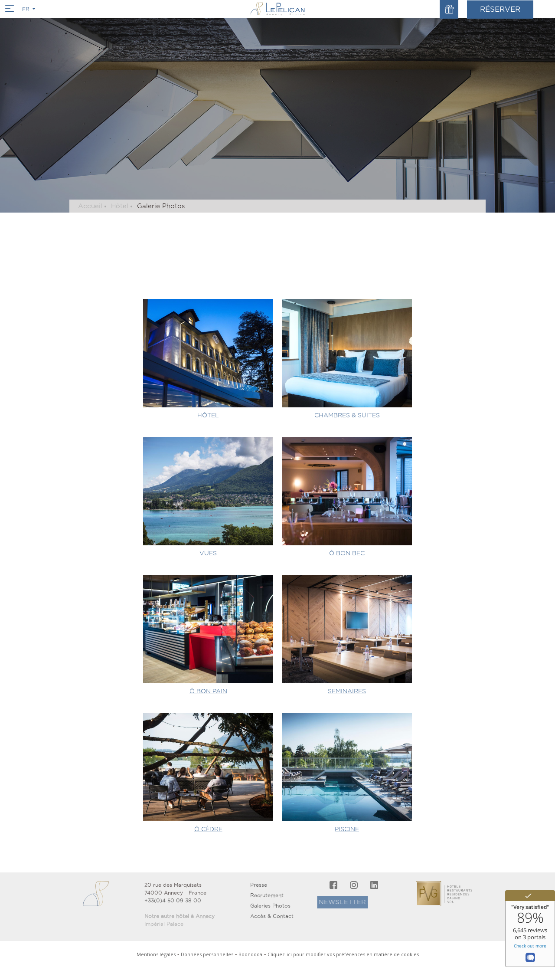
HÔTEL (208, 415)
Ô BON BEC (347, 553)
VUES (208, 553)
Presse (258, 885)
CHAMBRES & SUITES (347, 415)
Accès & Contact (272, 916)
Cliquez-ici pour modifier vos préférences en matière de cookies (343, 954)
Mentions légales (156, 954)
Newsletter (325, 901)
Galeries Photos (270, 905)
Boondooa (250, 954)
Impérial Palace (163, 924)
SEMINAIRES (347, 691)
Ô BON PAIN (208, 691)
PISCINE (347, 829)
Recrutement (267, 895)
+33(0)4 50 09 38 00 (172, 900)
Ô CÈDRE (208, 829)
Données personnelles (207, 954)
